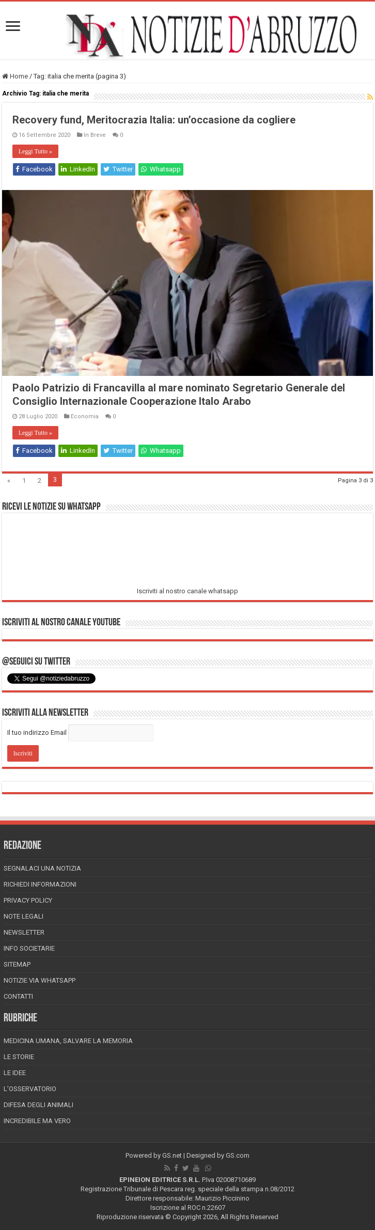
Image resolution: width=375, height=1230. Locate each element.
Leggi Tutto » (35, 151)
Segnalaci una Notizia (42, 868)
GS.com (237, 1155)
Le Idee (15, 1073)
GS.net (172, 1155)
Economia (85, 416)
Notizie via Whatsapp (39, 980)
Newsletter (24, 932)
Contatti (18, 996)
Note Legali (23, 916)
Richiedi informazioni (40, 884)
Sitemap (17, 964)
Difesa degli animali (38, 1105)
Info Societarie (29, 948)
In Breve (95, 135)
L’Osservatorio (30, 1089)
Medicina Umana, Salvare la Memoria (68, 1041)
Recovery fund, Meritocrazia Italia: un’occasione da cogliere (153, 120)
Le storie (19, 1057)
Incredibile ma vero (37, 1121)
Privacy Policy (28, 900)
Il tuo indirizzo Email (37, 732)
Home (15, 76)
